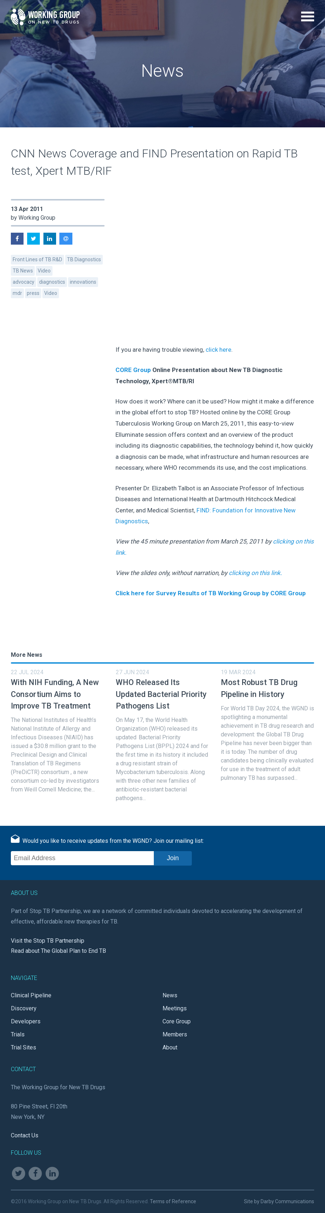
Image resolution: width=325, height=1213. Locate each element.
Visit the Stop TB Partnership (47, 940)
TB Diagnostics (84, 259)
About (169, 1047)
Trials (18, 1034)
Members (174, 1034)
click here (218, 349)
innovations (83, 282)
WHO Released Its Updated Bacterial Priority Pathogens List (161, 694)
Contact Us (24, 1135)
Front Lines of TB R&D (37, 259)
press (33, 293)
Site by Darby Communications (279, 1201)
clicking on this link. (255, 572)
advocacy (23, 282)
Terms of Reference (173, 1201)
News (169, 995)
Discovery (24, 1008)
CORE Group (133, 369)
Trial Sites (23, 1047)
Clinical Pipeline (31, 995)
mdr (17, 293)
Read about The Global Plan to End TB (58, 950)
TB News (23, 271)
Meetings (174, 1008)
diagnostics (52, 282)
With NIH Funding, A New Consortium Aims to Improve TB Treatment (55, 694)
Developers (26, 1021)
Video (44, 271)
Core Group (176, 1021)
